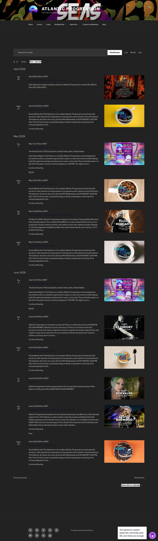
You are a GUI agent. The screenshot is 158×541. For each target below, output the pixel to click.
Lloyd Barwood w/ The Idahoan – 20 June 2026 (51, 410)
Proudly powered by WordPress (82, 530)
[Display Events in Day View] (140, 52)
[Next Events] (17, 62)
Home (30, 24)
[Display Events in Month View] (133, 52)
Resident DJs (60, 24)
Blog (104, 24)
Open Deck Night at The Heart (43, 147)
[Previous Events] (14, 62)
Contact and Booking (90, 24)
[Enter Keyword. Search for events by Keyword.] (61, 52)
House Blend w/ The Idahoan (42, 109)
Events (39, 24)
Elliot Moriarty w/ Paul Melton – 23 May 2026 (51, 215)
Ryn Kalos (33, 382)
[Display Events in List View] (126, 52)
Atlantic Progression (71, 8)
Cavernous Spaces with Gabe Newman (47, 80)
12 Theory (33, 320)
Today (23, 62)
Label (48, 24)
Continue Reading (36, 129)
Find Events (115, 52)
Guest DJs (74, 24)
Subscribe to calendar (130, 485)
